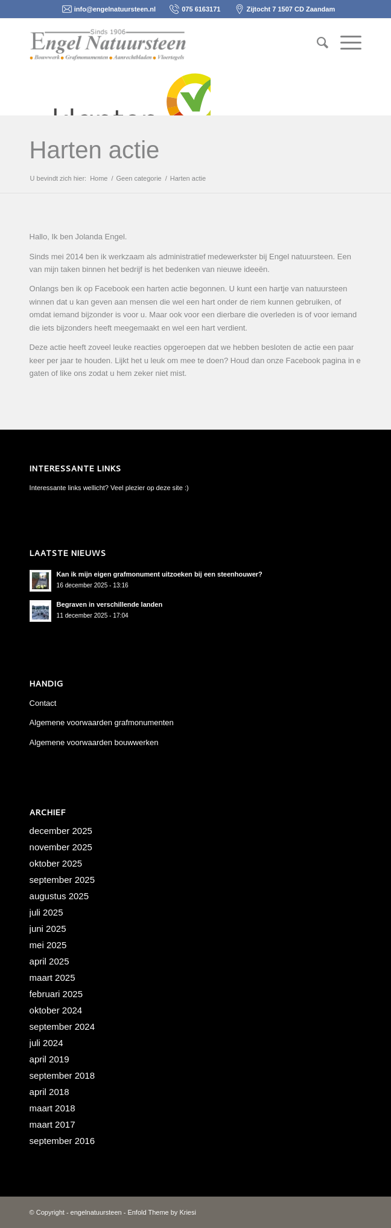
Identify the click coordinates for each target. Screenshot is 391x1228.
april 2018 (49, 1092)
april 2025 (49, 961)
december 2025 (61, 831)
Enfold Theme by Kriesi (161, 1212)
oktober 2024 (56, 1010)
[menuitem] (316, 43)
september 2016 (62, 1141)
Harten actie (95, 150)
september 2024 (62, 1026)
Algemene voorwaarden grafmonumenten (102, 722)
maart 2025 (52, 977)
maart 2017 (52, 1124)
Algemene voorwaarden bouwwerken (94, 742)
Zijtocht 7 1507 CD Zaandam (291, 9)
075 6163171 (201, 9)
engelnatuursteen (96, 1212)
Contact (43, 703)
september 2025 (62, 879)
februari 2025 (56, 994)
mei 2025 (48, 945)
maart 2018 (52, 1108)
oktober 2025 (56, 863)
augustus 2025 (59, 896)
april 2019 (49, 1059)
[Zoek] (316, 43)
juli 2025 (46, 912)
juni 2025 (48, 928)
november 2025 (61, 847)
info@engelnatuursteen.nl (115, 9)
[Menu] (344, 43)
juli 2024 (46, 1043)
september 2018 (62, 1075)
